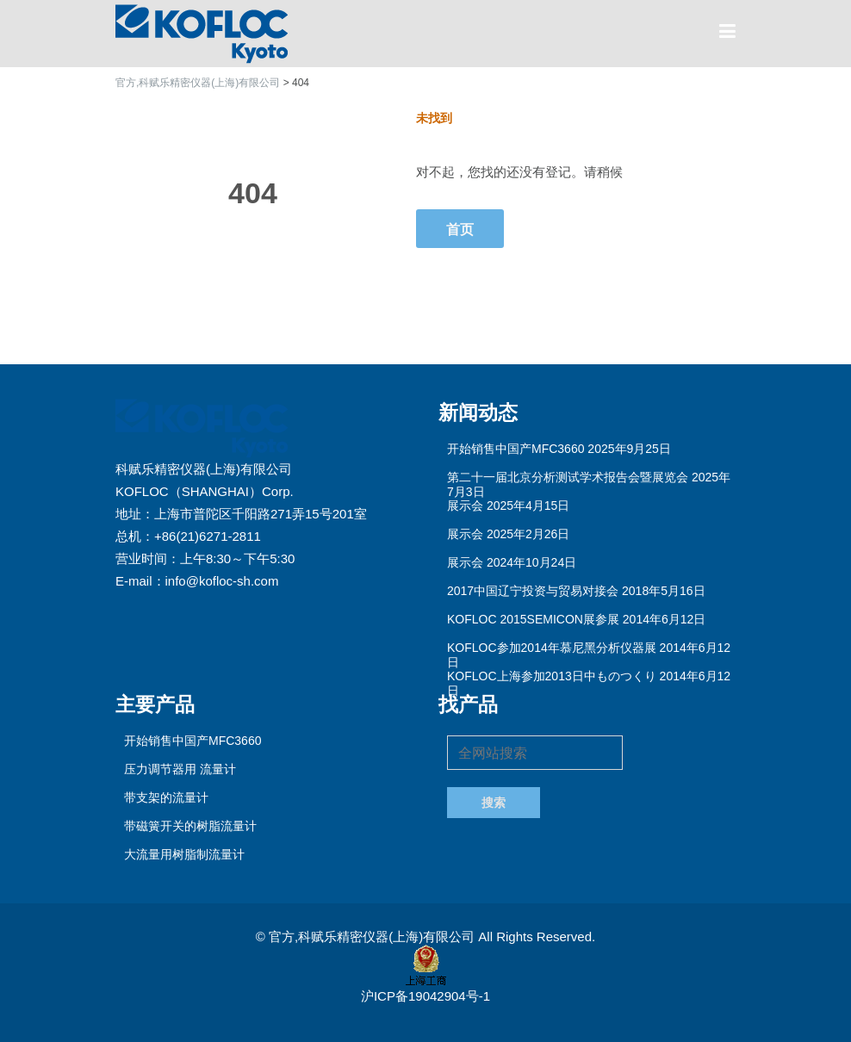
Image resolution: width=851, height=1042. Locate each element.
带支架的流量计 (166, 797)
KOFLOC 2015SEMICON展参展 (533, 619)
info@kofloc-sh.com (222, 581)
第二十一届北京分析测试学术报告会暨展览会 (567, 477)
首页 (460, 228)
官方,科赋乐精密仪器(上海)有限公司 (373, 936)
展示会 (465, 505)
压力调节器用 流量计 (180, 769)
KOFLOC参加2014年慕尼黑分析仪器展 (551, 647)
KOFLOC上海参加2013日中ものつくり (551, 676)
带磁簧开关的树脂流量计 (190, 826)
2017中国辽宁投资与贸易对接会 (532, 591)
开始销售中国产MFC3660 (515, 449)
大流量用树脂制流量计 (184, 854)
